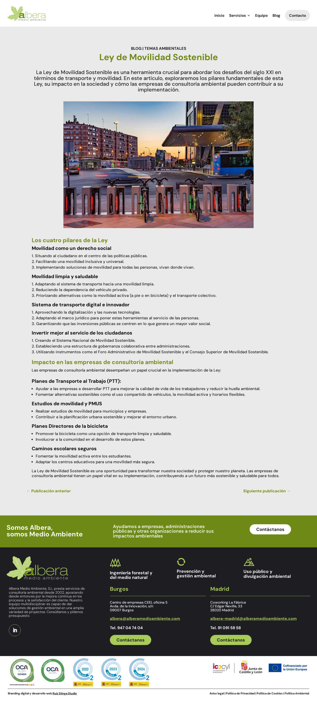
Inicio (219, 16)
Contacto (297, 15)
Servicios (237, 16)
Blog (276, 16)
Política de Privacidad (240, 693)
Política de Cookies (270, 693)
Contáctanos (270, 529)
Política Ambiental (297, 693)
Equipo (261, 16)
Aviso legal (217, 693)
